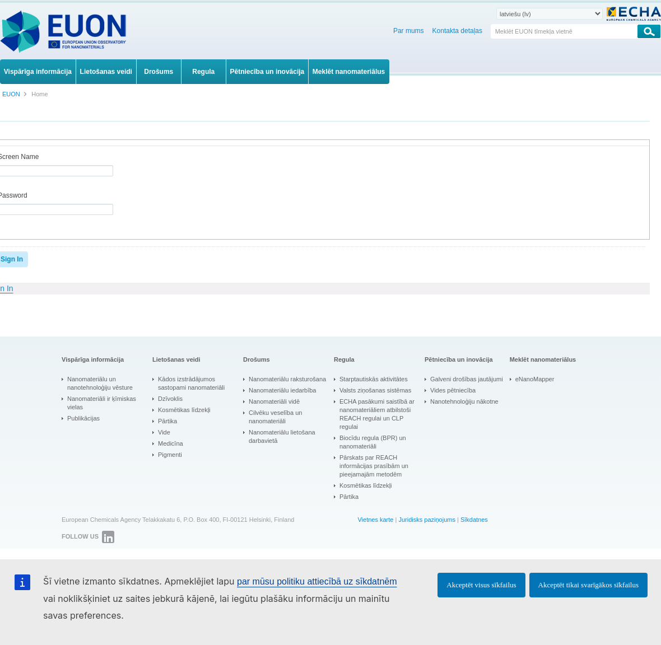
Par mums (408, 31)
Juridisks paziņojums (426, 519)
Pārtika (167, 421)
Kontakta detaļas (457, 31)
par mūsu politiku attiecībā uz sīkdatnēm (317, 581)
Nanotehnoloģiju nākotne (464, 401)
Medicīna (170, 443)
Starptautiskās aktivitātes (373, 379)
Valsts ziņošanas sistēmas (375, 390)
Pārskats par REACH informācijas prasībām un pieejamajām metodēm (373, 466)
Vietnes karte (375, 519)
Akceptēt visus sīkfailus (481, 585)
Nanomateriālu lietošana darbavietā (282, 436)
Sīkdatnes (474, 519)
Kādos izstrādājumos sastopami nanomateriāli (191, 383)
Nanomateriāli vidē (274, 401)
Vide (164, 432)
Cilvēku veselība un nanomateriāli (275, 416)
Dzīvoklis (170, 398)
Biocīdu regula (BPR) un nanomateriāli (372, 442)
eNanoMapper (535, 379)
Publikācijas (83, 418)
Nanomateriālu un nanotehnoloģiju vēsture (100, 383)
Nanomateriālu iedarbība (282, 390)
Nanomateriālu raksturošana (287, 379)
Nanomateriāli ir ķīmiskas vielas (101, 402)
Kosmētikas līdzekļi (184, 409)
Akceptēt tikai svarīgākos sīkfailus (588, 585)
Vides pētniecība (453, 390)
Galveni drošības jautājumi (466, 379)
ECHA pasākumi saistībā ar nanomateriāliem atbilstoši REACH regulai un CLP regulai (377, 414)
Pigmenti (170, 454)
